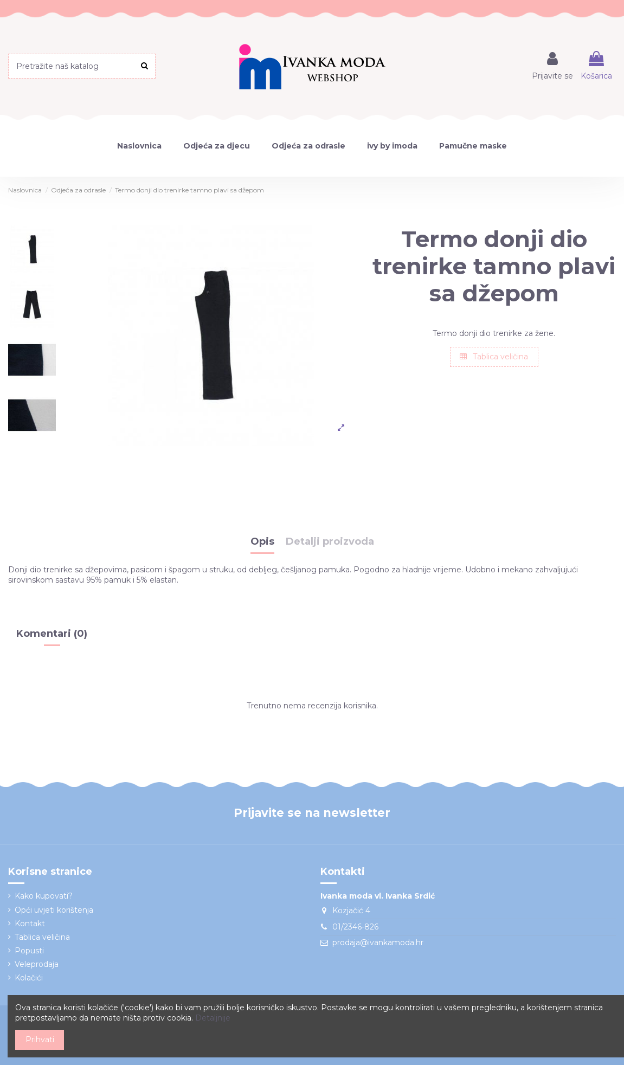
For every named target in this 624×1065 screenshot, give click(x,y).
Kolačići (29, 978)
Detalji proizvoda (330, 542)
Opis (262, 542)
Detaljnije (212, 1018)
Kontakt (30, 923)
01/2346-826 (355, 927)
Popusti (29, 951)
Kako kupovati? (44, 896)
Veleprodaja (37, 964)
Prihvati (39, 1039)
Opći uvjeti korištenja (54, 910)
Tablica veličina (494, 357)
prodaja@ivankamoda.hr (377, 942)
